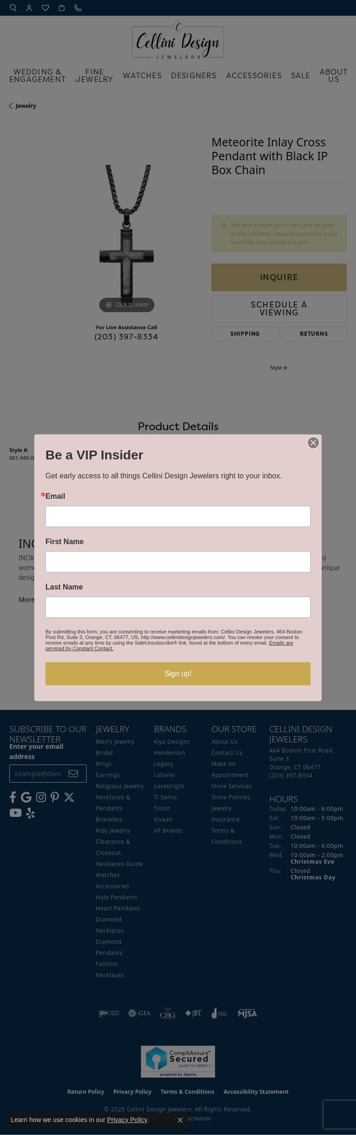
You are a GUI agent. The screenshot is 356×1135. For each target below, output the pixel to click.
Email (55, 496)
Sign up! (178, 673)
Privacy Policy (127, 1119)
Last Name (64, 587)
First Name (64, 542)
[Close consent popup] (180, 1120)
